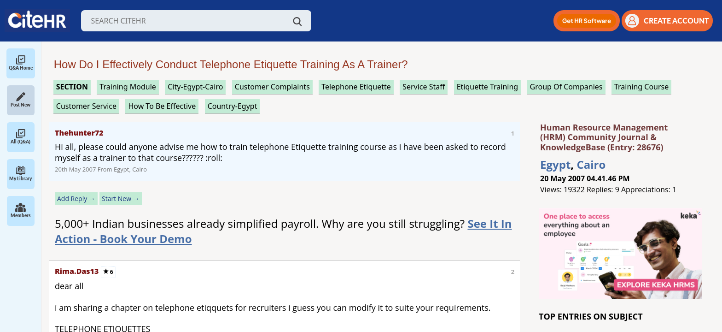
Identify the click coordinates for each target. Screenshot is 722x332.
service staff (423, 87)
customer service (86, 106)
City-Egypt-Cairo (195, 87)
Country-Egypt (232, 106)
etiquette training (487, 87)
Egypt (555, 164)
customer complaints (272, 87)
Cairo (591, 164)
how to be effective (162, 106)
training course (641, 87)
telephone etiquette (356, 87)
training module (127, 87)
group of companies (566, 87)
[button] (586, 20)
